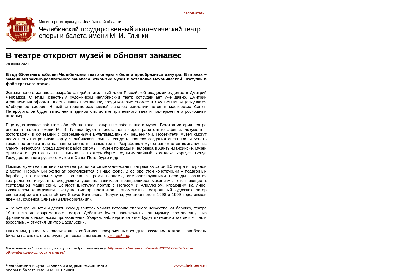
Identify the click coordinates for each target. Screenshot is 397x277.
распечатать (193, 13)
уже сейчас (118, 235)
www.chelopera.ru (190, 265)
